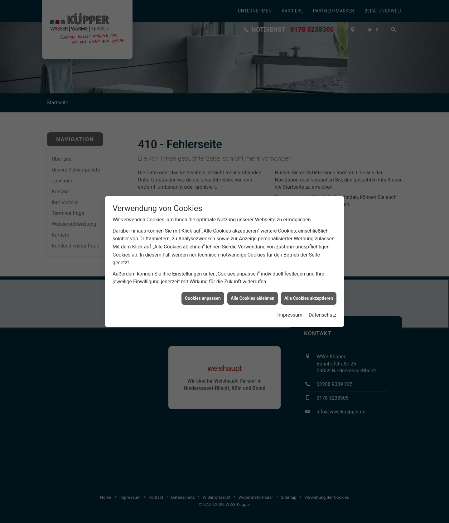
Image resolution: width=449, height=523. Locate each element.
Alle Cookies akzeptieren (308, 292)
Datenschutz (322, 309)
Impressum (289, 309)
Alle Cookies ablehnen (252, 292)
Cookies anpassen (203, 292)
